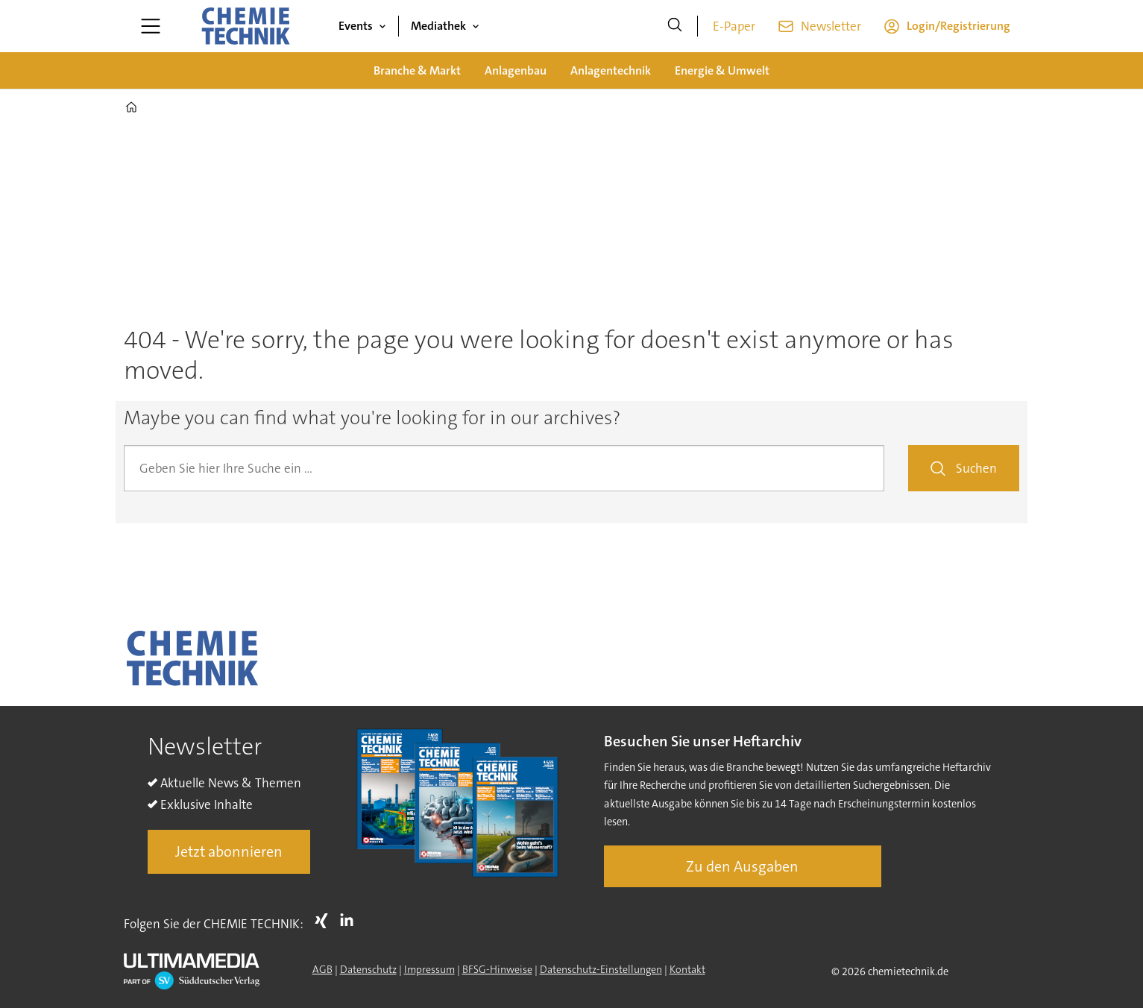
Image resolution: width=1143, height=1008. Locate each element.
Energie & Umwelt (722, 70)
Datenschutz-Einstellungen (601, 969)
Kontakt (687, 969)
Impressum (429, 969)
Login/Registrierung (958, 26)
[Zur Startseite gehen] (245, 26)
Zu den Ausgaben (742, 866)
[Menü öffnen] (150, 26)
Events (356, 26)
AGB (322, 969)
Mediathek (438, 26)
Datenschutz (368, 969)
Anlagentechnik (610, 70)
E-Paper (734, 26)
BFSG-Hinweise (497, 969)
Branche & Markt (417, 70)
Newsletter (831, 26)
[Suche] (675, 26)
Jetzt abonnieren (229, 851)
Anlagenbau (516, 70)
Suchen (976, 468)
